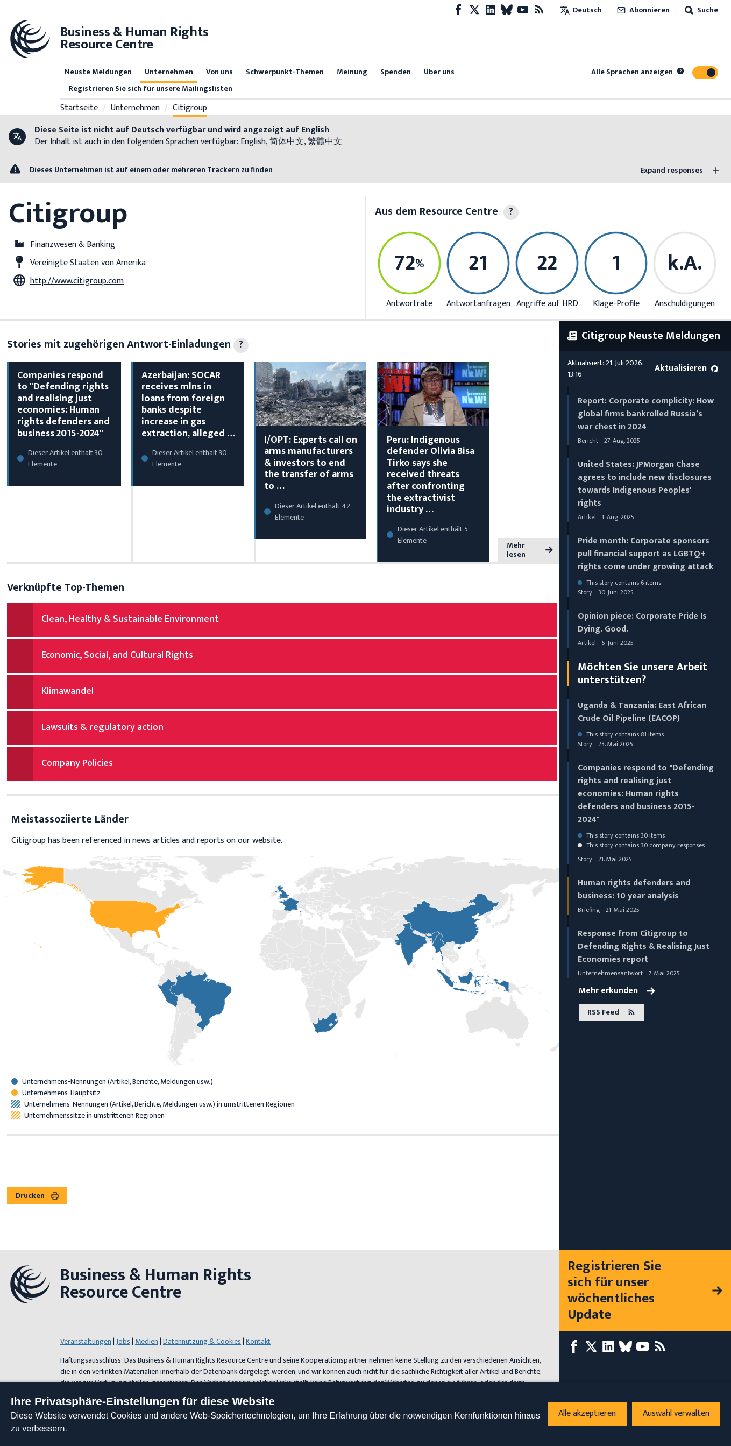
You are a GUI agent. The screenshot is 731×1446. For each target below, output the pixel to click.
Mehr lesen (530, 550)
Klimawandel (67, 691)
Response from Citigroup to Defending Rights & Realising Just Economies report (643, 946)
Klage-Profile (616, 303)
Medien (146, 1341)
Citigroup (190, 108)
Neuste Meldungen (98, 72)
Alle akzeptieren (587, 1413)
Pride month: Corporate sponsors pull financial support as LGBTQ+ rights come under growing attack (646, 554)
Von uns (219, 72)
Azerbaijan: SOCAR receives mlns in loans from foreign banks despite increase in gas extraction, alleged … (188, 404)
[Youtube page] (522, 10)
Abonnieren (642, 10)
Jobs (123, 1341)
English (253, 141)
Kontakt (258, 1341)
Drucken (37, 1195)
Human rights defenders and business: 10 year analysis (634, 889)
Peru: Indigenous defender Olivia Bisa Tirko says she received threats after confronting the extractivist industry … (430, 475)
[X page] (474, 10)
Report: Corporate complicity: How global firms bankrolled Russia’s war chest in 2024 (646, 414)
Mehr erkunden (617, 990)
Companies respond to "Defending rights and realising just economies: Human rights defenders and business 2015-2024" (63, 404)
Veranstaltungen (85, 1341)
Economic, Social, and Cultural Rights (117, 655)
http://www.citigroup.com (77, 281)
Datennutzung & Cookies (202, 1341)
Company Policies (77, 763)
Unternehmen (169, 72)
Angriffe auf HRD (547, 303)
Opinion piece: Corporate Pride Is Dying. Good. (642, 622)
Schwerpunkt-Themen (285, 72)
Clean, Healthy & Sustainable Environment (130, 619)
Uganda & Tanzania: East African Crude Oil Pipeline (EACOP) (642, 712)
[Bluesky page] (506, 10)
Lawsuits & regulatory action (102, 727)
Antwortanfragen (478, 303)
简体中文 (286, 141)
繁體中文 (325, 141)
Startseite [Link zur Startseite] (79, 108)
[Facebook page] (458, 10)
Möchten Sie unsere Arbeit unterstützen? (642, 673)
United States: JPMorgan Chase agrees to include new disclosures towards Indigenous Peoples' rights (645, 484)
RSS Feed (611, 1012)
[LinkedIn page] (490, 10)
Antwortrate (409, 303)
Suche (700, 10)
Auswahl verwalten (676, 1413)
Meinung (352, 72)
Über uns (439, 72)
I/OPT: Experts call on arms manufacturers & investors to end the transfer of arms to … (310, 463)
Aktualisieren (686, 368)
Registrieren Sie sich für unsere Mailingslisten (150, 88)
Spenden (395, 72)
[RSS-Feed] (539, 10)
